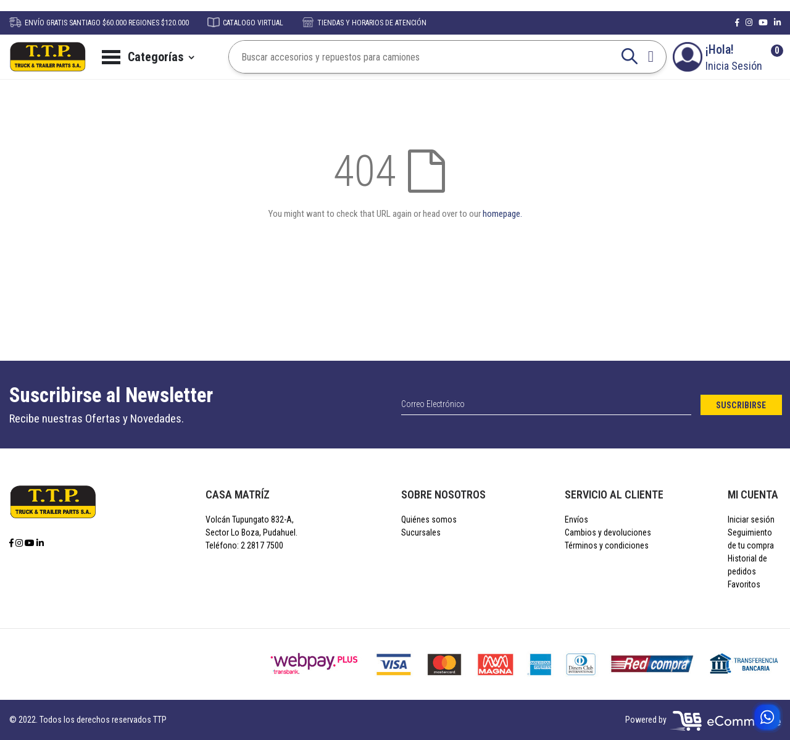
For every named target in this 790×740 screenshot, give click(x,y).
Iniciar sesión (751, 519)
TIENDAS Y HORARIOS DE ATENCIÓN (364, 22)
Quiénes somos (429, 519)
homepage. (502, 213)
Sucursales (421, 532)
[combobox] (435, 57)
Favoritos (744, 584)
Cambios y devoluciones (608, 532)
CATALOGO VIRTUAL (245, 22)
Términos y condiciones (607, 545)
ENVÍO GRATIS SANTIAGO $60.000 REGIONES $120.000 (99, 22)
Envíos (576, 519)
